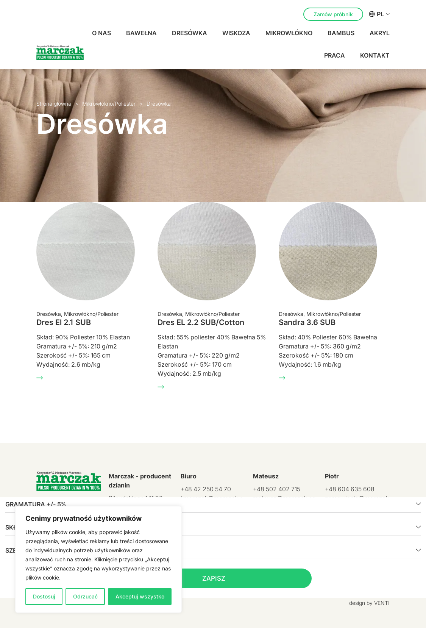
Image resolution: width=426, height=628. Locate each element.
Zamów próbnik (333, 14)
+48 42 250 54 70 (206, 489)
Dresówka (189, 33)
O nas (101, 33)
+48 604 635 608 (350, 489)
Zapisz (213, 578)
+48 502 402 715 (276, 489)
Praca (334, 55)
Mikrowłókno (288, 33)
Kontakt (375, 55)
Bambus (341, 33)
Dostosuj (44, 596)
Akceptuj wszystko (139, 596)
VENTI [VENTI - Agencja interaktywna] (382, 603)
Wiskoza (236, 33)
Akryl (380, 33)
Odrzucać (85, 596)
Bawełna (141, 33)
